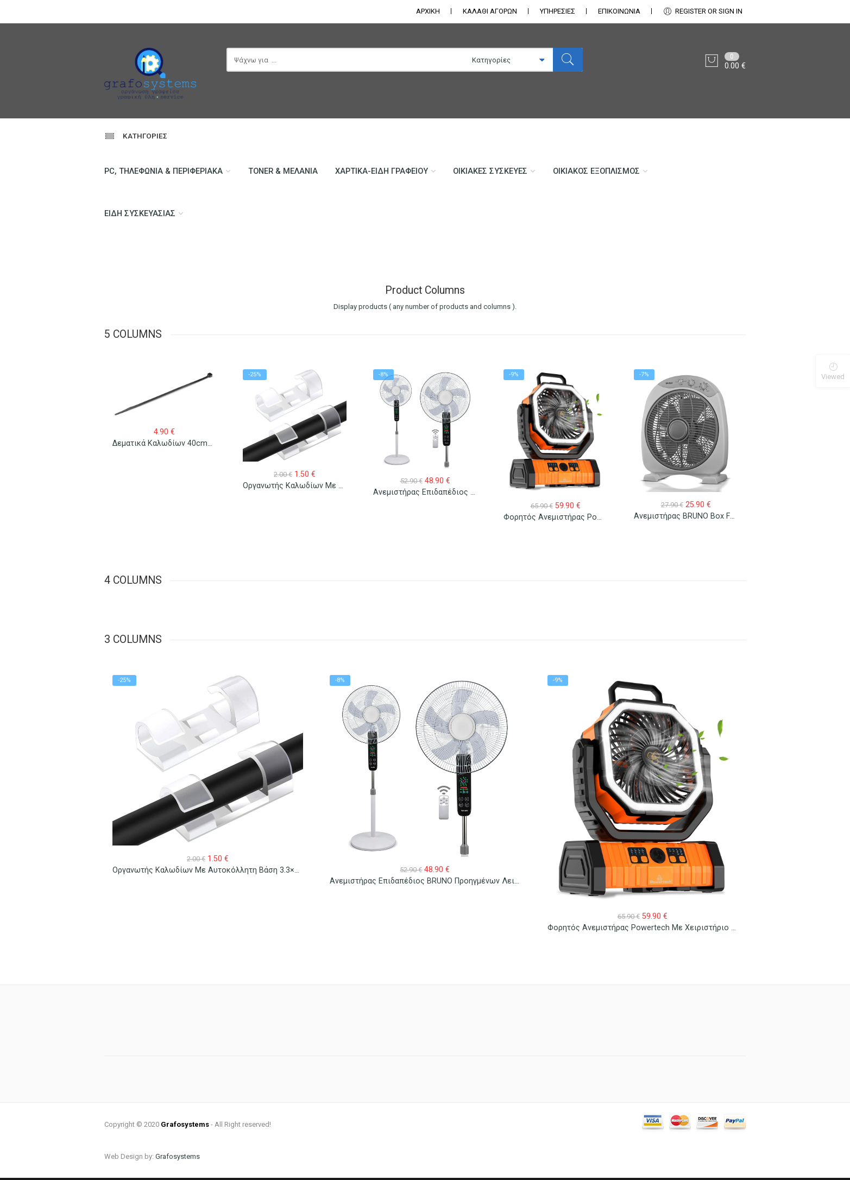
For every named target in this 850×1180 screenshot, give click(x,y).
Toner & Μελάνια (286, 171)
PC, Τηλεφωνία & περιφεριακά (164, 171)
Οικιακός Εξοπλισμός (606, 171)
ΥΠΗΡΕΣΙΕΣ (557, 11)
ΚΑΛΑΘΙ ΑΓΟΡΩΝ (490, 11)
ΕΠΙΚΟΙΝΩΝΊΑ (619, 11)
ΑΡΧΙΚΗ (428, 11)
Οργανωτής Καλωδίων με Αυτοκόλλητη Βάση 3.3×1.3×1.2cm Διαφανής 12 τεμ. (253, 879)
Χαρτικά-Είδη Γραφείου (387, 171)
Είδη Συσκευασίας (140, 215)
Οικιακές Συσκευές (498, 171)
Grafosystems (177, 1158)
